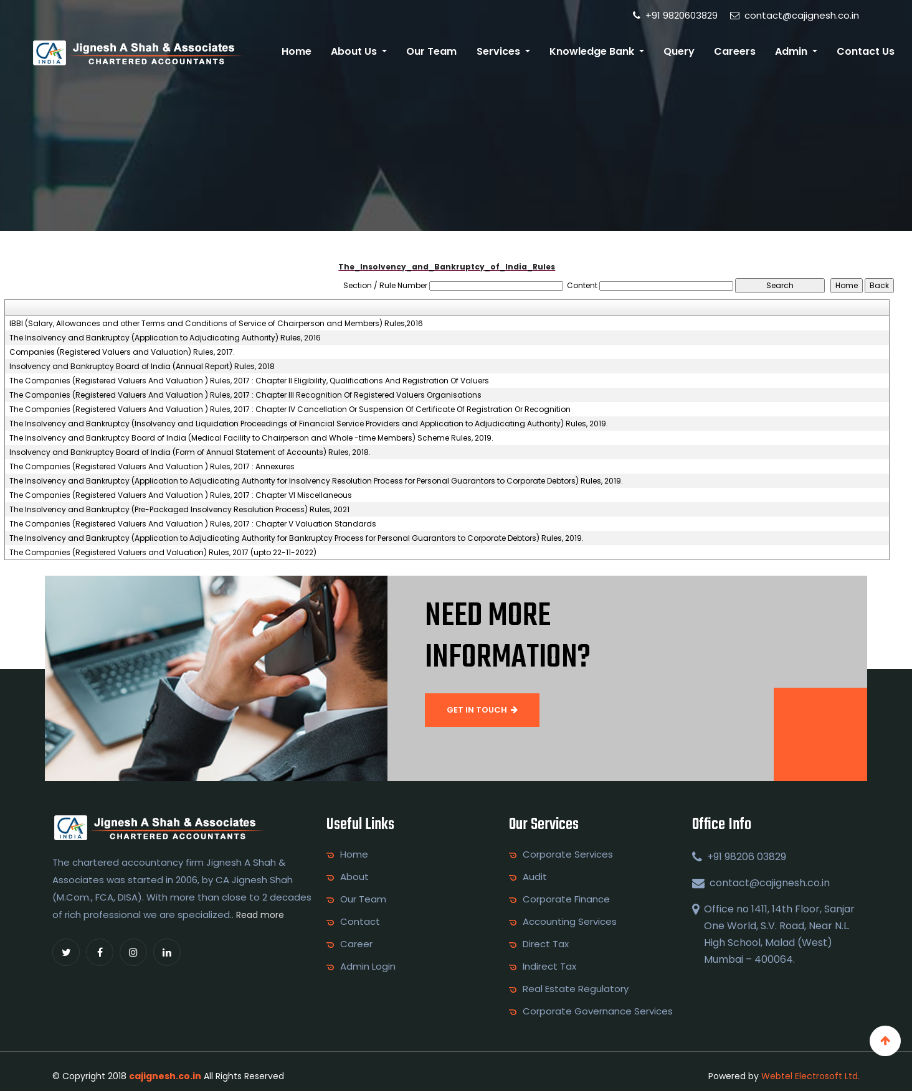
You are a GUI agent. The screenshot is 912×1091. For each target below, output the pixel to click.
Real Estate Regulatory (576, 989)
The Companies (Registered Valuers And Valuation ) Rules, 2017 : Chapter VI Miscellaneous (180, 495)
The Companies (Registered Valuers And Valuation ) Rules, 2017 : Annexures (152, 467)
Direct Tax (546, 944)
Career (356, 944)
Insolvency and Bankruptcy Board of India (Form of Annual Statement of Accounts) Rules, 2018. (190, 452)
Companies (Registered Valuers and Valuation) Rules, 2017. (122, 352)
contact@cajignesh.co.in (794, 15)
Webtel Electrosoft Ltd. (810, 1076)
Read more (260, 915)
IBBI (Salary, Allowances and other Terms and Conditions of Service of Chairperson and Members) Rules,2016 (216, 324)
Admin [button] (792, 51)
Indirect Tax (549, 966)
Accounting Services (570, 921)
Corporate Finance (566, 899)
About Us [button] (355, 51)
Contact (360, 921)
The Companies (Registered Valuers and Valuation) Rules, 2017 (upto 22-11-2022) (162, 553)
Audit (535, 877)
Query (679, 51)
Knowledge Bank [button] (593, 51)
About (354, 877)
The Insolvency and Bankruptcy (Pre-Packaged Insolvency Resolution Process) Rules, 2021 (179, 510)
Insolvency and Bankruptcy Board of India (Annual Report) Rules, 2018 (142, 367)
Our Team (431, 51)
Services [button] (500, 51)
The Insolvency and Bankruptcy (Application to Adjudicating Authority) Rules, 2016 (165, 338)
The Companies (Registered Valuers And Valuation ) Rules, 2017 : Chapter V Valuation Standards (192, 524)
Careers (735, 51)
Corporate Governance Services (598, 1011)
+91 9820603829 (675, 15)
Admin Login (368, 966)
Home (296, 51)
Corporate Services (568, 854)
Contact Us (866, 51)
